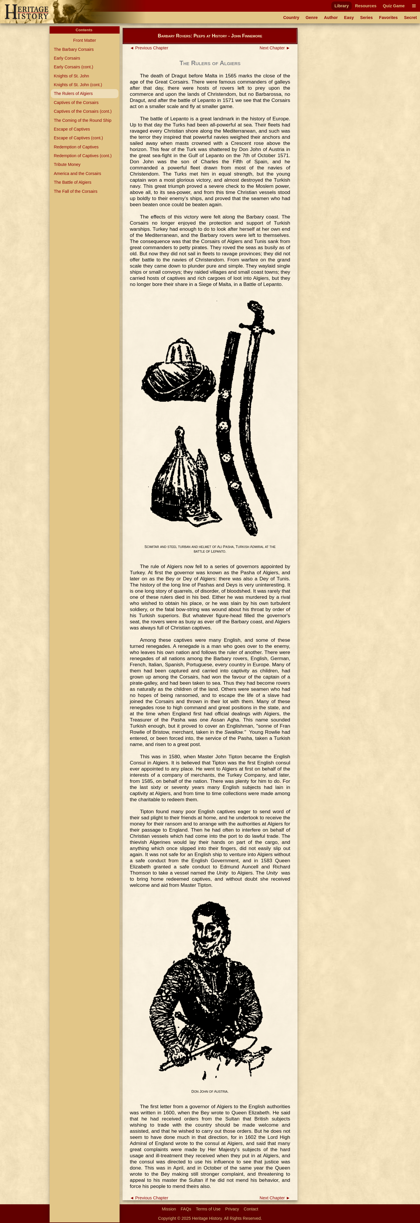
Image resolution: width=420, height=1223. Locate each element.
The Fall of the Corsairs (75, 191)
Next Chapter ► (275, 48)
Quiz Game (394, 6)
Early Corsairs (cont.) (73, 67)
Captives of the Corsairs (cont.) (82, 111)
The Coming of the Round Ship (82, 120)
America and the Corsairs (77, 173)
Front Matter (84, 40)
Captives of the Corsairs (76, 102)
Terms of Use (208, 1209)
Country (291, 17)
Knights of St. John (71, 76)
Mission (169, 1209)
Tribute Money (67, 164)
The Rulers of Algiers (73, 93)
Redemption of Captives (76, 147)
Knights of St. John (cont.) (78, 84)
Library (342, 6)
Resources (366, 6)
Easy (349, 17)
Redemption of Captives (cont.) (82, 155)
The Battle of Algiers (72, 182)
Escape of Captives (72, 129)
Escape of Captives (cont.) (78, 138)
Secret (410, 17)
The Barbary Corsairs (74, 49)
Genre (312, 17)
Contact (251, 1209)
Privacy (232, 1209)
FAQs (186, 1209)
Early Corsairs (67, 58)
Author (331, 17)
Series (366, 17)
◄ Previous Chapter (149, 48)
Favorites (388, 17)
